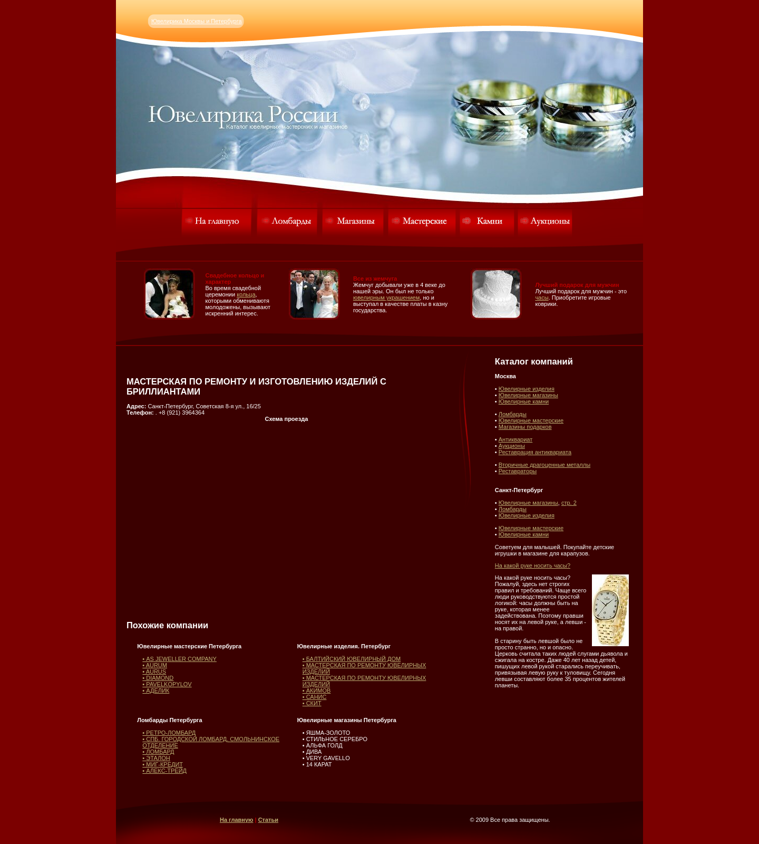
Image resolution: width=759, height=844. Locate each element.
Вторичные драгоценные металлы (544, 465)
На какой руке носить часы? (532, 565)
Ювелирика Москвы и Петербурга (196, 21)
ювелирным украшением (386, 297)
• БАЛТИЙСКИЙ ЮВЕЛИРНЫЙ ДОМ (352, 659)
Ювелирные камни (524, 401)
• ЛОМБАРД (158, 752)
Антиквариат (515, 439)
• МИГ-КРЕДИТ (162, 764)
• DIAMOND (157, 678)
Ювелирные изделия (526, 389)
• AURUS (154, 671)
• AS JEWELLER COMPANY (179, 659)
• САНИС (315, 697)
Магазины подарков (525, 427)
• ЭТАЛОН (156, 758)
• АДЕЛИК (155, 690)
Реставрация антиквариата (535, 452)
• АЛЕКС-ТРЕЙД (164, 771)
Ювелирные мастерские (531, 420)
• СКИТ (312, 703)
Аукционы (512, 446)
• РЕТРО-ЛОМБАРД (169, 733)
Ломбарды (513, 414)
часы (541, 297)
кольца (246, 294)
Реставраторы (518, 471)
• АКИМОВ (317, 690)
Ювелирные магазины (528, 395)
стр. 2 (569, 503)
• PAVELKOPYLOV (166, 684)
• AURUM (154, 665)
